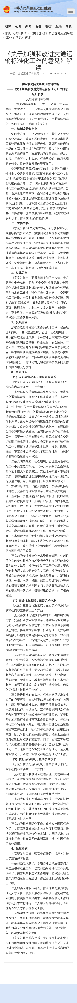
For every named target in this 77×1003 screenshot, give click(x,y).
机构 (8, 26)
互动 (58, 26)
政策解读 (20, 33)
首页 (8, 33)
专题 (69, 26)
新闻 (28, 26)
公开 (18, 26)
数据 (48, 26)
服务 (38, 26)
